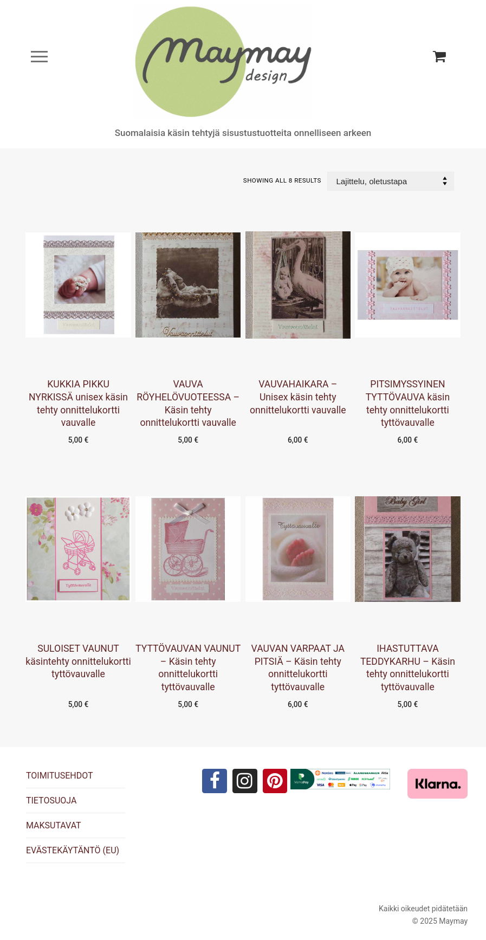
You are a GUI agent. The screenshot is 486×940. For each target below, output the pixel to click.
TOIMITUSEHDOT (59, 775)
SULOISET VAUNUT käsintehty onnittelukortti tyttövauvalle (78, 661)
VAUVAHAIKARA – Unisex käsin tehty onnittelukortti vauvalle (298, 397)
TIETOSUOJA (51, 800)
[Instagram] (245, 782)
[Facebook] (213, 782)
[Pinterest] (276, 782)
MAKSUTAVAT (53, 825)
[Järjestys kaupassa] (390, 181)
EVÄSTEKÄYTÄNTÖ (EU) (72, 850)
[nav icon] (39, 56)
